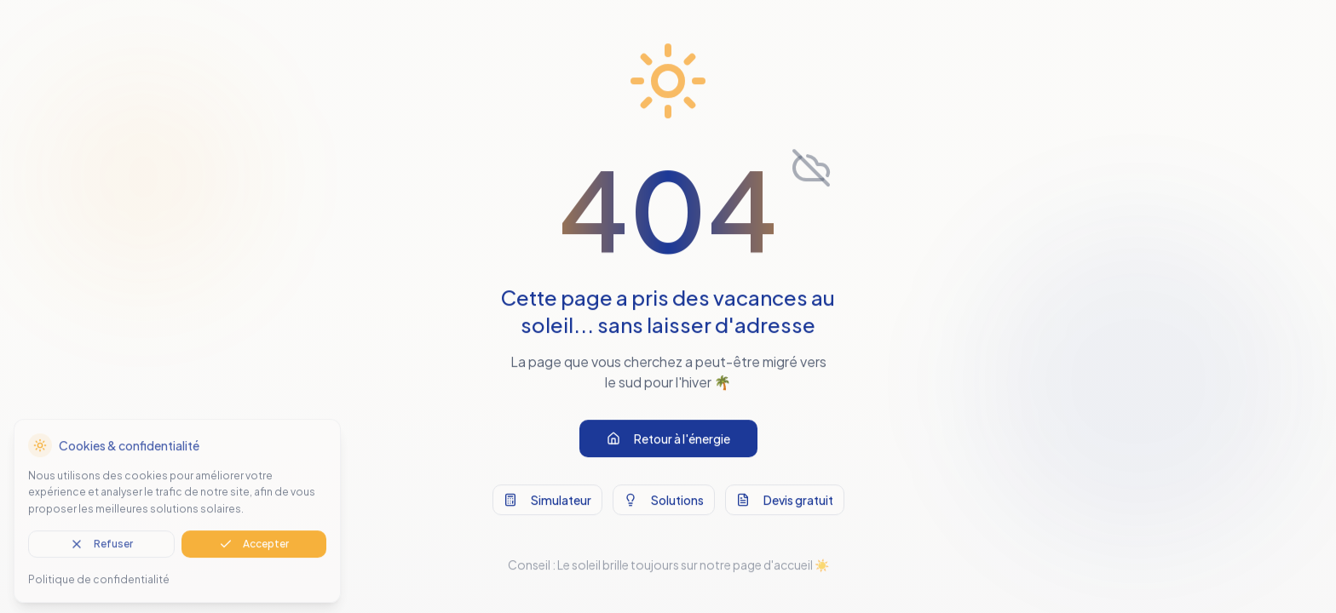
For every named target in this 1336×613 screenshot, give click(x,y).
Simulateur (547, 503)
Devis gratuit (784, 503)
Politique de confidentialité (99, 585)
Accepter (254, 550)
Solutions (664, 503)
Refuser (101, 550)
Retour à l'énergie (668, 442)
